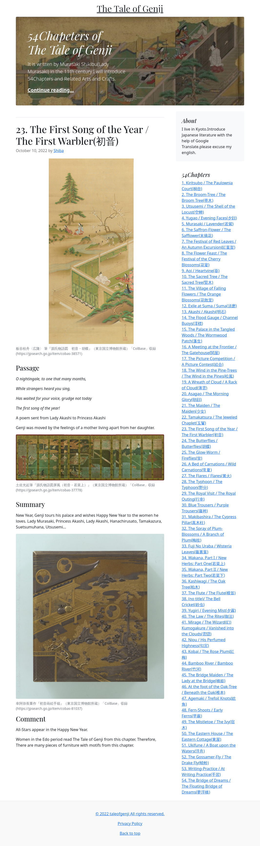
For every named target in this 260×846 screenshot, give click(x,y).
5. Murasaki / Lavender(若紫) (207, 224)
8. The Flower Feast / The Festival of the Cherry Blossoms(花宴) (204, 259)
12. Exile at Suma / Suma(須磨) (209, 306)
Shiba (59, 150)
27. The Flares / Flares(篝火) (206, 475)
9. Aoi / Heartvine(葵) (201, 270)
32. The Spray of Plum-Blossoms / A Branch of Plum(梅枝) (203, 534)
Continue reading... (51, 90)
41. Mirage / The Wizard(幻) (206, 622)
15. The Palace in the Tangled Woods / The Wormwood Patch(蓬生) (208, 335)
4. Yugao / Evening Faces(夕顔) (209, 218)
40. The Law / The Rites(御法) (208, 616)
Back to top (130, 833)
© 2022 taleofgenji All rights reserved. (129, 813)
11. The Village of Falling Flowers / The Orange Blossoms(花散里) (204, 294)
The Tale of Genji (130, 8)
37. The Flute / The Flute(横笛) (209, 593)
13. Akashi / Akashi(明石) (204, 311)
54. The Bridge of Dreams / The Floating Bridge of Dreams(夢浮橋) (206, 786)
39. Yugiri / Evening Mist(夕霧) (209, 610)
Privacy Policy (130, 823)
